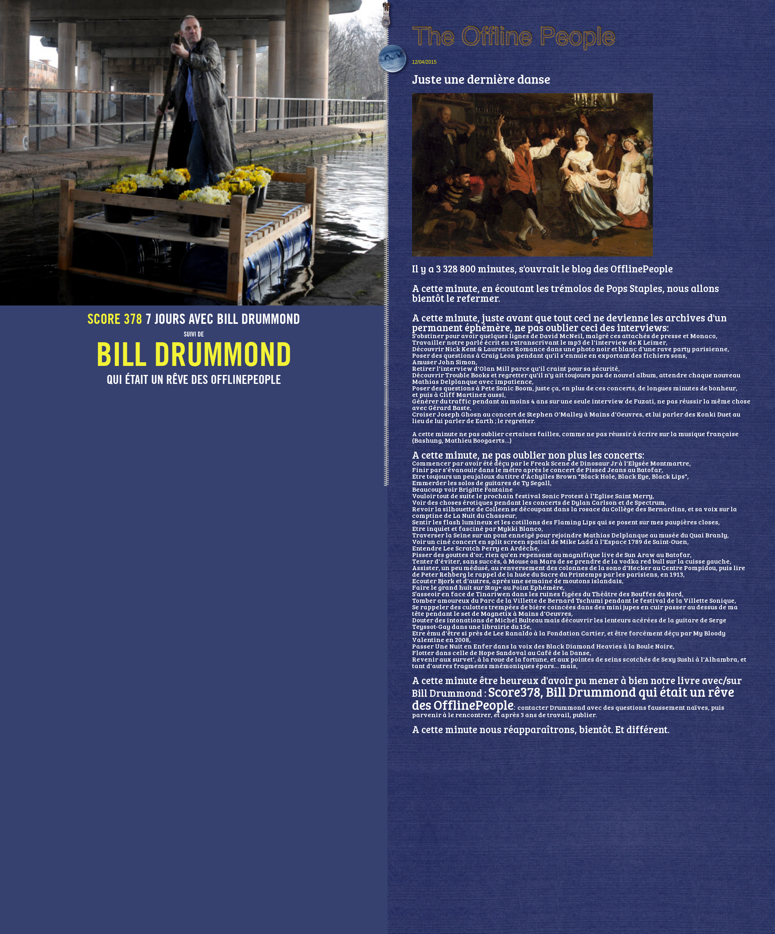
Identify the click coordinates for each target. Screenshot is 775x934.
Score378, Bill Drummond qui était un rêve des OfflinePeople (573, 698)
